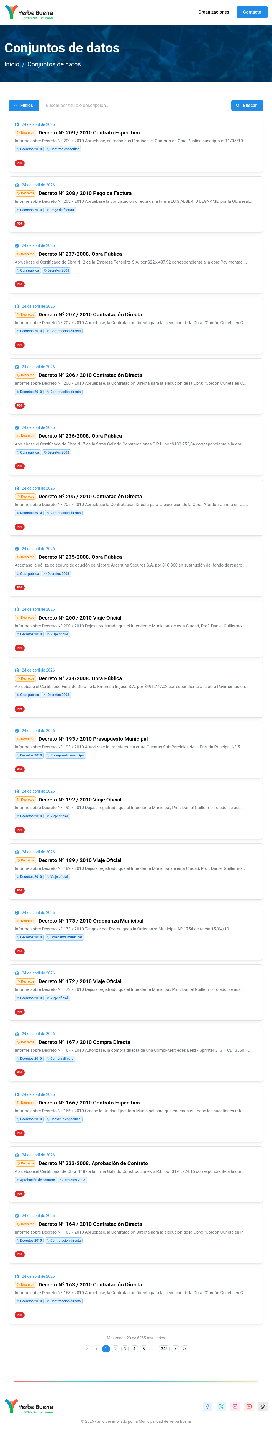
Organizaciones (213, 12)
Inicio (11, 64)
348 (164, 1349)
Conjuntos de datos (54, 64)
